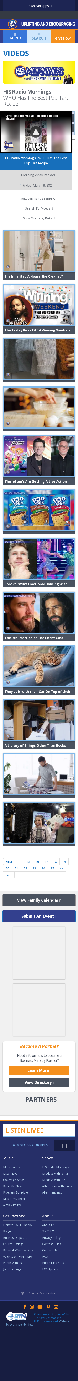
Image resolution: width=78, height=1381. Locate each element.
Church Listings (13, 1307)
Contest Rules (51, 1307)
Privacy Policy (51, 1301)
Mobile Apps (11, 1230)
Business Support (15, 1301)
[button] (36, 132)
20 (7, 931)
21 (16, 931)
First (9, 924)
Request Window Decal (18, 1313)
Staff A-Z (48, 1294)
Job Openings (12, 1332)
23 (34, 931)
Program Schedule (15, 1255)
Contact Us (49, 1313)
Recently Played (13, 1249)
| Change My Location (39, 1345)
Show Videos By (37, 218)
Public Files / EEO (53, 1326)
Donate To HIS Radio (17, 1288)
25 (52, 931)
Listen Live (10, 1237)
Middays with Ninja (55, 1237)
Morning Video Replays (36, 175)
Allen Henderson (53, 1255)
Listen (24, 1193)
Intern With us (12, 1326)
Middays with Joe (53, 1243)
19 (64, 924)
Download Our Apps (29, 1208)
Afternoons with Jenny (57, 1249)
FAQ (45, 1320)
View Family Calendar (39, 963)
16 (37, 924)
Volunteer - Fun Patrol (18, 1320)
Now (63, 36)
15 (28, 924)
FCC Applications (53, 1332)
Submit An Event (39, 979)
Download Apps (39, 6)
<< (19, 924)
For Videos (37, 208)
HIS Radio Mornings (55, 1230)
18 (55, 924)
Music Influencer (14, 1262)
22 (25, 931)
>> (61, 931)
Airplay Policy (12, 1268)
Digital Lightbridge (21, 1376)
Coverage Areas (14, 1243)
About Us (48, 1288)
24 (43, 931)
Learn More (39, 1134)
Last (9, 938)
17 (46, 924)
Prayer (7, 1294)
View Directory (39, 1146)
